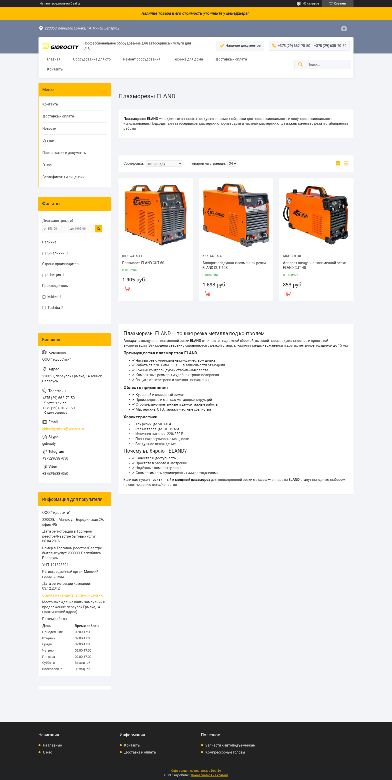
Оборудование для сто (92, 59)
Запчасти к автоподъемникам (231, 745)
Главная (53, 59)
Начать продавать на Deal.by (60, 3)
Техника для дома (188, 59)
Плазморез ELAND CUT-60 (143, 263)
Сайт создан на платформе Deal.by (196, 771)
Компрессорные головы (225, 752)
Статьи (48, 140)
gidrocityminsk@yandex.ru (63, 429)
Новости (49, 128)
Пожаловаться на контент (209, 775)
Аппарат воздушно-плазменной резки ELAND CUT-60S (234, 265)
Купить (155, 288)
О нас (47, 165)
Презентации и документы (64, 153)
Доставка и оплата (231, 59)
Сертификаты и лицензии (63, 177)
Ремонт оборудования (141, 59)
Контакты (55, 69)
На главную (52, 745)
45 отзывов (311, 3)
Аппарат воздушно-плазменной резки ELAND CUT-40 (314, 265)
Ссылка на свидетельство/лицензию (72, 595)
